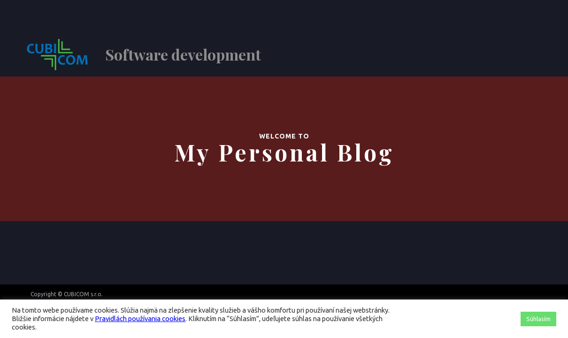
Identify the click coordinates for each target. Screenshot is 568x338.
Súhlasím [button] (538, 318)
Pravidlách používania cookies (140, 319)
